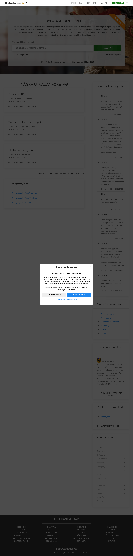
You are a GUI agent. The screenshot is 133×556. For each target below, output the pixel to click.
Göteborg (92, 3)
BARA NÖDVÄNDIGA (54, 295)
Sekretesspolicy (60, 299)
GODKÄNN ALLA (79, 295)
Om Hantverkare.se (71, 299)
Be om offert (118, 3)
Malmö (104, 3)
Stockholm (76, 3)
